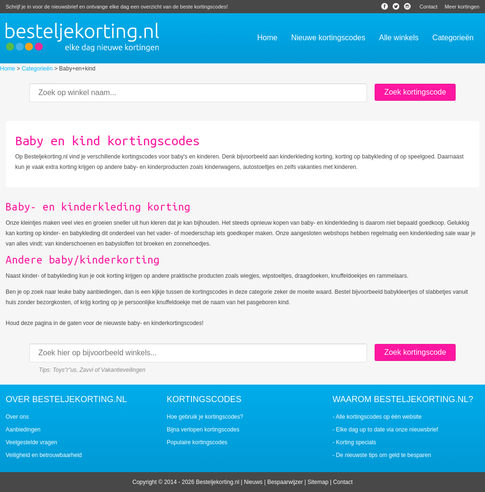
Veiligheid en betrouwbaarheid (44, 455)
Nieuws (253, 482)
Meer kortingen (462, 6)
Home (7, 68)
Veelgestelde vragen (31, 442)
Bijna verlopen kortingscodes (203, 429)
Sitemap (317, 482)
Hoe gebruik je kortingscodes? (205, 416)
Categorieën (37, 68)
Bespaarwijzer (285, 482)
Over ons (17, 416)
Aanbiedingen (23, 429)
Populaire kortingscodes (197, 442)
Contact (429, 6)
